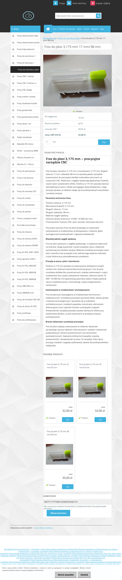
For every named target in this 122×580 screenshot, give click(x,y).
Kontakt (86, 29)
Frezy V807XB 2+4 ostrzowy (25, 286)
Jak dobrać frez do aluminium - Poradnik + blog (24, 549)
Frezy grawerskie (24, 110)
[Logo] (28, 15)
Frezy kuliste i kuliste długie (26, 97)
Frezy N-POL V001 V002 (28, 252)
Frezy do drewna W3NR (27, 245)
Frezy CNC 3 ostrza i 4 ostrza (26, 83)
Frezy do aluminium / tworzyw (26, 56)
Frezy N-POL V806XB (26, 279)
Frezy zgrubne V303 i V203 (26, 259)
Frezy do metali (24, 198)
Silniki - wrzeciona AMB (27, 150)
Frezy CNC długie (24, 89)
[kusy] (48, 141)
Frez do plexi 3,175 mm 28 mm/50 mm (58, 433)
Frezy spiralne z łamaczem (24, 131)
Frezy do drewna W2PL (27, 238)
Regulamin (95, 29)
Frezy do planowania (26, 171)
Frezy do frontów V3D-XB (28, 299)
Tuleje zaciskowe (24, 137)
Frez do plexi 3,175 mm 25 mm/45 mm (90, 366)
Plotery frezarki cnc (25, 157)
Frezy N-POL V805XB (26, 272)
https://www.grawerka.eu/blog (59, 549)
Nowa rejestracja (78, 3)
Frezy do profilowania (26, 319)
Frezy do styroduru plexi (28, 69)
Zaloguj (60, 3)
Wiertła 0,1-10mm (25, 164)
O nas (55, 29)
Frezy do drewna (24, 231)
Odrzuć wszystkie (65, 574)
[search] (98, 15)
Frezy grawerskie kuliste (27, 116)
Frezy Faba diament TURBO (25, 50)
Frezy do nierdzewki (26, 204)
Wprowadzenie (49, 38)
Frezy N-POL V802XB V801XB (26, 266)
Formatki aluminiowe (26, 225)
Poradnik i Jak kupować (67, 29)
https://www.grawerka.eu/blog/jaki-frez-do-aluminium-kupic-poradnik (39, 553)
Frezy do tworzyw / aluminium (25, 63)
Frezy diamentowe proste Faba (28, 43)
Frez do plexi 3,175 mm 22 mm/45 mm (58, 366)
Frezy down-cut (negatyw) (24, 124)
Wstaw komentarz (58, 513)
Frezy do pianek (24, 211)
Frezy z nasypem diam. (27, 218)
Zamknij (84, 574)
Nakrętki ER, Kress (25, 143)
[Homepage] (48, 29)
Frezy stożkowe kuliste (27, 103)
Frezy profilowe (24, 313)
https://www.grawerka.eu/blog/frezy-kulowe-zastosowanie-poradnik (47, 555)
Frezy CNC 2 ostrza (25, 76)
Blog (102, 29)
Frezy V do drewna (25, 177)
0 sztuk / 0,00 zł (103, 3)
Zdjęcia (79, 29)
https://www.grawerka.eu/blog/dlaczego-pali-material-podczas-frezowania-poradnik (46, 562)
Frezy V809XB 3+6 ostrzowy (25, 293)
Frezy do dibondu (24, 184)
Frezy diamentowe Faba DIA (27, 36)
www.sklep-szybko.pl (43, 527)
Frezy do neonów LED (26, 191)
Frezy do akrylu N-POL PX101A (27, 307)
